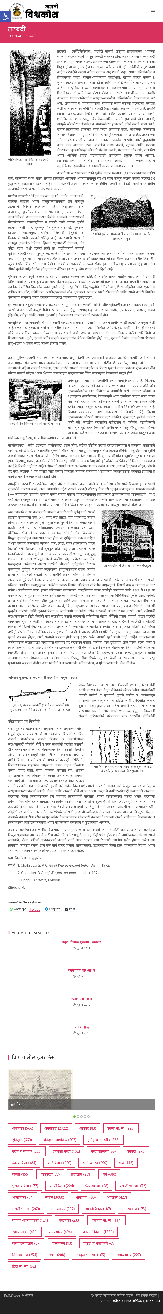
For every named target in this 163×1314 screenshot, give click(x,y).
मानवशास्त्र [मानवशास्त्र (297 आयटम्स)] (63, 1208)
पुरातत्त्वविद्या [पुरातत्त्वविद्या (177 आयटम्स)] (25, 1185)
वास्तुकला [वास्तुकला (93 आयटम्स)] (62, 1243)
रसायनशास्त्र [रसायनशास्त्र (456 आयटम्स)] (24, 1231)
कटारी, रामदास (81, 998)
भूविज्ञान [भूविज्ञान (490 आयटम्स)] (85, 1197)
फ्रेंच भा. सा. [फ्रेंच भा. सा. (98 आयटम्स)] (96, 1185)
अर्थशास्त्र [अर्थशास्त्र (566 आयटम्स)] (22, 1128)
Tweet (34, 909)
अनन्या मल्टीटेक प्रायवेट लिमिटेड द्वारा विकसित (130, 1300)
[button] (5, 16)
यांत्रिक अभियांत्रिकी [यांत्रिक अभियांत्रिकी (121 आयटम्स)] (30, 1220)
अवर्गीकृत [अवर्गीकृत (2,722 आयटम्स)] (56, 1128)
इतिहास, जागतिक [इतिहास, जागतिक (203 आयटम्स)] (59, 1139)
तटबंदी (32, 36)
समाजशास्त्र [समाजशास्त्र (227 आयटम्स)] (128, 1254)
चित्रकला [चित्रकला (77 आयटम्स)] (50, 1174)
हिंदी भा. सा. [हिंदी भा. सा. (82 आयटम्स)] (24, 1266)
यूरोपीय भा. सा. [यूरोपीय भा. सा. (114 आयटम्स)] (106, 1220)
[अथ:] (9, 36)
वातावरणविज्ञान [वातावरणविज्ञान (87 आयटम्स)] (26, 1243)
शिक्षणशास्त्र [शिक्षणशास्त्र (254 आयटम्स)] (24, 1254)
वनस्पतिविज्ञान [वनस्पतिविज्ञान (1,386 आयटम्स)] (98, 1231)
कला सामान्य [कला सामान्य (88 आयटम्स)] (103, 1151)
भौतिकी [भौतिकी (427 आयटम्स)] (117, 1197)
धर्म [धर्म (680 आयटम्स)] (109, 1174)
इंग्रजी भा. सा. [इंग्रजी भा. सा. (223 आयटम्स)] (120, 1128)
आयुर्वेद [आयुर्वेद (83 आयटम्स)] (87, 1128)
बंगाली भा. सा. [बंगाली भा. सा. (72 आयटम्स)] (133, 1185)
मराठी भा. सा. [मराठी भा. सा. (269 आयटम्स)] (26, 1208)
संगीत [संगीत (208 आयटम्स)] (56, 1254)
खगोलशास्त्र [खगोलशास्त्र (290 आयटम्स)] (95, 1162)
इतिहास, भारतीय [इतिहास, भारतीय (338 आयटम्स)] (103, 1139)
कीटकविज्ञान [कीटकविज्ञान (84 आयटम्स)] (24, 1162)
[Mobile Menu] (153, 10)
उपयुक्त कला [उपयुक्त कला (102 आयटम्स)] (66, 1151)
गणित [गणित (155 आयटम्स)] (20, 1174)
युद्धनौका (16, 1103)
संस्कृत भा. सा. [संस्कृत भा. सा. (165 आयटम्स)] (90, 1254)
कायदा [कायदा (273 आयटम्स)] (136, 1151)
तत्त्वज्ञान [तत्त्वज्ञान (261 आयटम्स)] (81, 1174)
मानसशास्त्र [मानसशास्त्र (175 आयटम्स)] (134, 1208)
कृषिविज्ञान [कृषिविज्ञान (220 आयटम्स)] (59, 1162)
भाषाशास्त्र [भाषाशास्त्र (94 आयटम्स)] (22, 1197)
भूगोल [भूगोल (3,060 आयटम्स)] (54, 1197)
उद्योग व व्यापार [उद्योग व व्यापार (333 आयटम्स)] (26, 1151)
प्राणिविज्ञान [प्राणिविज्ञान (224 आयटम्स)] (61, 1185)
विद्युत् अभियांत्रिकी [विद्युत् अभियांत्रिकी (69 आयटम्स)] (99, 1243)
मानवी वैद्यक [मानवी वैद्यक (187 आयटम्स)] (98, 1208)
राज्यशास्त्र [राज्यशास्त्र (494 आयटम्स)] (60, 1231)
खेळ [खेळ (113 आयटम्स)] (126, 1162)
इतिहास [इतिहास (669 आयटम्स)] (22, 1139)
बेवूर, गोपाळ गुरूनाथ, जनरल (81, 942)
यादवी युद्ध (81, 1026)
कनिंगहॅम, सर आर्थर (81, 970)
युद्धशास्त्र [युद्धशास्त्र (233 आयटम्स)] (69, 1220)
